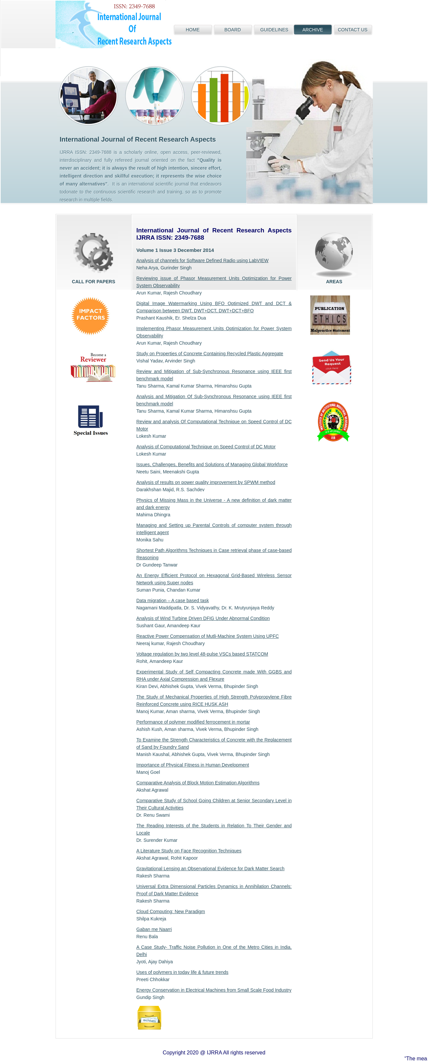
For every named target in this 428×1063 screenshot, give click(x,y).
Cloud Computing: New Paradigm (170, 911)
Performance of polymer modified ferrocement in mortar (193, 722)
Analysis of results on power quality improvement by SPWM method (205, 482)
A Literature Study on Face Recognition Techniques (189, 850)
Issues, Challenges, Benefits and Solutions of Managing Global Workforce (212, 464)
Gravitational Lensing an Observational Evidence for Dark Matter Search (210, 868)
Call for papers (94, 255)
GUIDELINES (274, 29)
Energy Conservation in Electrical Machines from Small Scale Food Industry (214, 990)
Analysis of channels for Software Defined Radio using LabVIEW (202, 260)
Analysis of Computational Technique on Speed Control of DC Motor (206, 446)
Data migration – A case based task (172, 600)
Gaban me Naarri (154, 929)
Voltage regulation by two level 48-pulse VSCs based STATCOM (202, 654)
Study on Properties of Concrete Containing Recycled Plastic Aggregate (209, 353)
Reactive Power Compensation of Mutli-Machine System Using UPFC (207, 636)
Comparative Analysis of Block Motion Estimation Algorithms (198, 782)
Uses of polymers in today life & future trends (182, 972)
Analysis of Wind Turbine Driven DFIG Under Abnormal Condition (203, 618)
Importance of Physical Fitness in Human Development (192, 765)
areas (334, 255)
